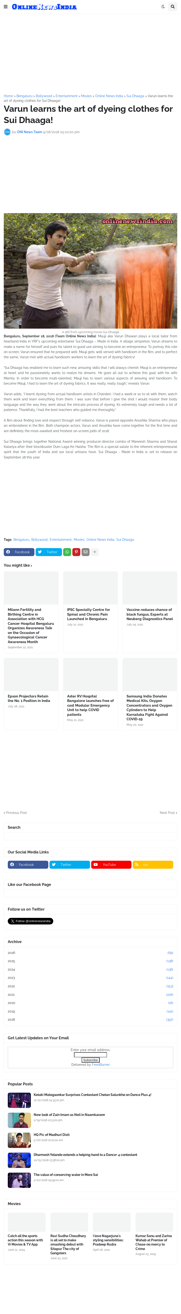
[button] (5, 7)
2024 (90, 969)
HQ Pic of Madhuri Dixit (52, 1135)
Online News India (100, 540)
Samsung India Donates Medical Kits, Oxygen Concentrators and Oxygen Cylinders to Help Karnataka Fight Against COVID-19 (149, 707)
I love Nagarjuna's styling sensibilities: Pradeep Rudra (108, 1240)
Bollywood (39, 540)
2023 (90, 978)
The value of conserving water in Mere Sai (66, 1175)
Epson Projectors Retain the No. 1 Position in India (29, 698)
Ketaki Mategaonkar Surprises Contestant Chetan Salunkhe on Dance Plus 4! (92, 1095)
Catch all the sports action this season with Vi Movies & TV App (25, 1240)
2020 (90, 1003)
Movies (79, 540)
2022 (90, 986)
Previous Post (16, 813)
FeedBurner (101, 1065)
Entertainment (61, 540)
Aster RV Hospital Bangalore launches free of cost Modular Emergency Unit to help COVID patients (90, 705)
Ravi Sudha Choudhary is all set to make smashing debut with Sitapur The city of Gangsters (68, 1244)
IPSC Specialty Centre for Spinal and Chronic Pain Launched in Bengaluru (88, 614)
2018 (90, 1019)
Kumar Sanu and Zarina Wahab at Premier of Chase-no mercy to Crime (154, 1242)
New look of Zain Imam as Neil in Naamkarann (69, 1115)
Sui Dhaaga (125, 540)
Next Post (167, 813)
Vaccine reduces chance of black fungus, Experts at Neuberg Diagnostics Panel (150, 614)
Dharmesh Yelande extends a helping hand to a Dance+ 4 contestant (85, 1155)
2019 (90, 1011)
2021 (90, 994)
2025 (90, 961)
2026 (90, 953)
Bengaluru (21, 540)
